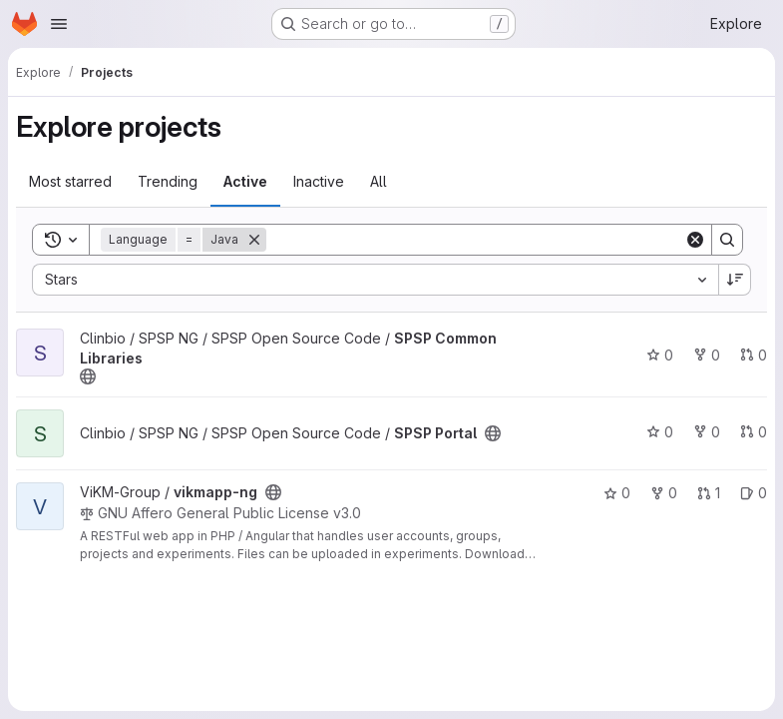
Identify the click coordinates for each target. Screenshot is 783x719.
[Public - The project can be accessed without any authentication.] (88, 376)
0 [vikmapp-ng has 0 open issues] (753, 492)
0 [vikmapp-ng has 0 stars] (616, 492)
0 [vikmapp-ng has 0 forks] (663, 492)
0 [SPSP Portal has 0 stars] (659, 431)
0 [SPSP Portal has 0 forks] (706, 431)
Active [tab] (245, 181)
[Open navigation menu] (59, 24)
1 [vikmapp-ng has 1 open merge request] (708, 492)
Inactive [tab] (318, 181)
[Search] (475, 240)
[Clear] (695, 240)
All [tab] (378, 181)
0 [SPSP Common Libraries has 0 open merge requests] (753, 355)
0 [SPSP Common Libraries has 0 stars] (659, 355)
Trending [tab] (167, 181)
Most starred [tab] (70, 181)
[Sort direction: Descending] (735, 280)
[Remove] (254, 240)
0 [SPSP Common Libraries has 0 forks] (706, 355)
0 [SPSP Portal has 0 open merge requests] (753, 431)
